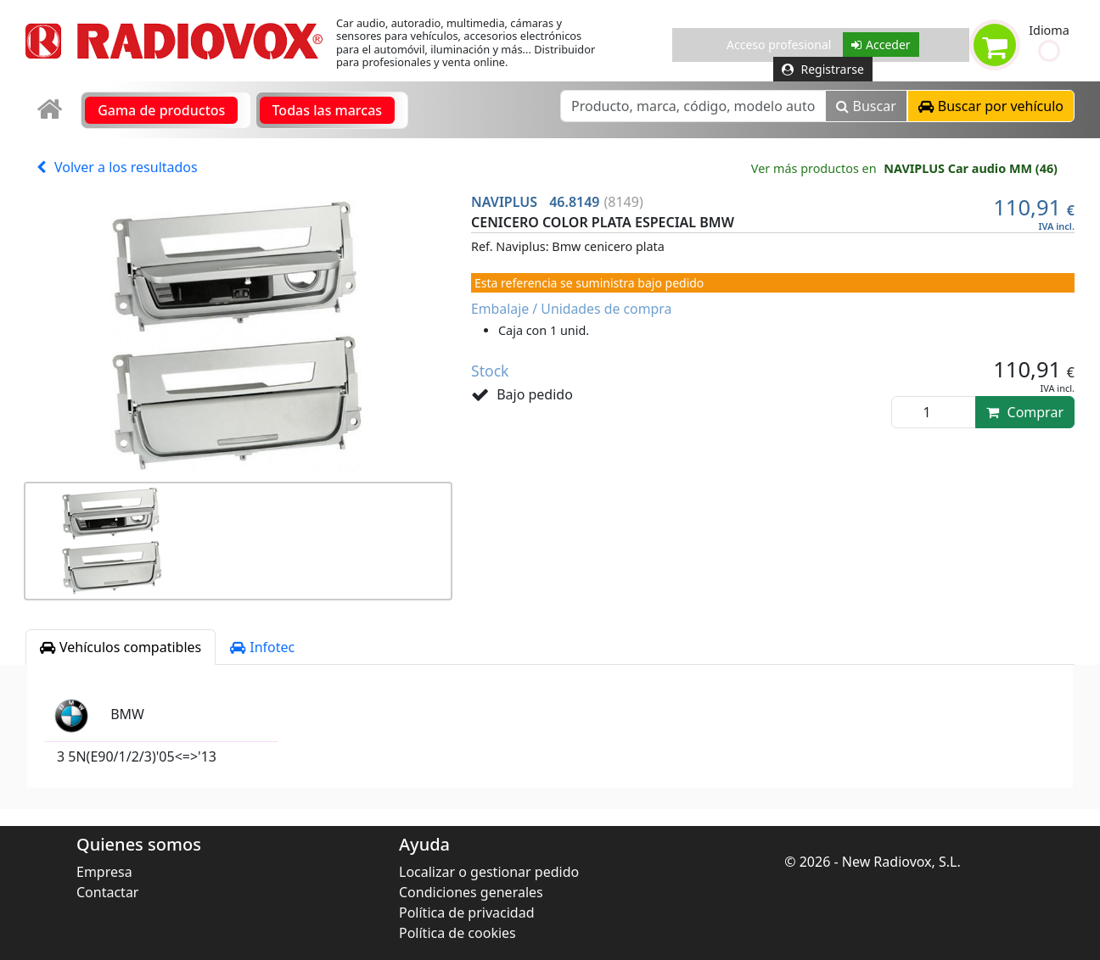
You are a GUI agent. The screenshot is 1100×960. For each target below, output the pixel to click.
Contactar (107, 892)
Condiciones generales (471, 892)
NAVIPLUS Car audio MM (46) (971, 168)
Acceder (881, 44)
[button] (1049, 51)
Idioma (1049, 30)
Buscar (866, 106)
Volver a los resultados (117, 167)
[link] (51, 110)
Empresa (104, 871)
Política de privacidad (467, 912)
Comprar (1025, 412)
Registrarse (823, 69)
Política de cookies (457, 933)
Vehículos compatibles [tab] (120, 647)
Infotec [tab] (262, 647)
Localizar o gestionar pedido (489, 871)
